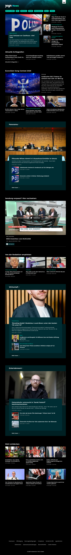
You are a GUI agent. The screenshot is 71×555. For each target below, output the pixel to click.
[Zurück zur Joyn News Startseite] (12, 6)
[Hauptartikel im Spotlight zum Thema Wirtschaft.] (14, 287)
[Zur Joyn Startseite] (64, 2)
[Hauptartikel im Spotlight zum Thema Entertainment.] (16, 368)
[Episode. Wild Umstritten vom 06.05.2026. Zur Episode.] (35, 221)
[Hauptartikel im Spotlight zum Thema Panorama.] (14, 124)
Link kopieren (10, 244)
